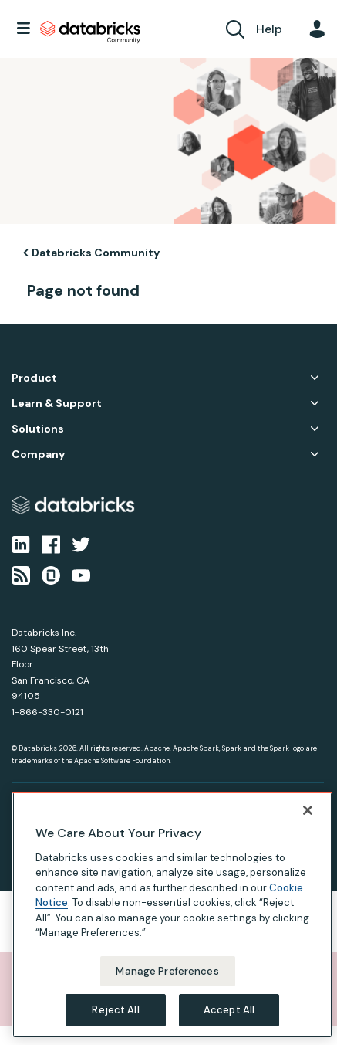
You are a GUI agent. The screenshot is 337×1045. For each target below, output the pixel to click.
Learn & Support (57, 403)
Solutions (38, 429)
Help (269, 29)
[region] (172, 914)
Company (38, 454)
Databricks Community (90, 32)
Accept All (229, 1009)
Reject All (115, 1009)
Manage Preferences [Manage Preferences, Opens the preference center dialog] (167, 971)
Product (34, 378)
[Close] (308, 810)
